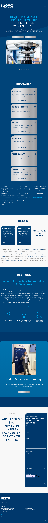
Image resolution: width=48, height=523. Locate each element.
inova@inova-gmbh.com (6, 511)
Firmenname (28, 432)
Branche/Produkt (29, 451)
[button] (19, 69)
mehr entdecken (22, 100)
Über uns (2, 516)
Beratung (24, 392)
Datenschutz (13, 518)
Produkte (30, 37)
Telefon (27, 445)
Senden (41, 483)
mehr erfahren (21, 306)
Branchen (18, 37)
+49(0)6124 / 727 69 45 (9, 508)
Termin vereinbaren (37, 197)
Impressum (13, 516)
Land (27, 466)
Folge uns (4, 502)
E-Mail (27, 438)
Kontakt (2, 518)
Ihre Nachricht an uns (30, 458)
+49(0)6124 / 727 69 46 (8, 509)
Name (27, 425)
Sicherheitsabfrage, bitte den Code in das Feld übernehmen (35, 473)
